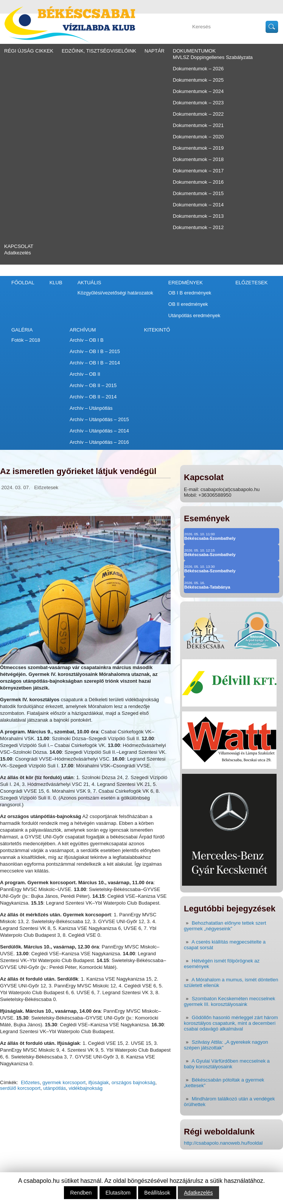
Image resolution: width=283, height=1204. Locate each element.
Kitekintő (157, 330)
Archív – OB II (85, 374)
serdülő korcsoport (20, 1088)
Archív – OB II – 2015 (93, 385)
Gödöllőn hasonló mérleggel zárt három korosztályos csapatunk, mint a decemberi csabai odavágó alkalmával (231, 1023)
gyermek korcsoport (64, 1082)
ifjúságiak (98, 1082)
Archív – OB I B (87, 340)
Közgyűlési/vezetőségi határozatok (115, 293)
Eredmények (185, 282)
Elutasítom (118, 1193)
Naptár (155, 51)
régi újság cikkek (28, 51)
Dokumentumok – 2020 (198, 136)
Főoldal (22, 282)
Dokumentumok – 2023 (198, 102)
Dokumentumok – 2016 (198, 182)
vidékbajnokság (85, 1088)
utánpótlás (54, 1088)
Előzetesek (251, 282)
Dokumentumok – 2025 (198, 80)
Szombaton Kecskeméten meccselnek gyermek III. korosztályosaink (229, 1001)
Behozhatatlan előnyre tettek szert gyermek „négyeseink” (225, 925)
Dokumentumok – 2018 (198, 159)
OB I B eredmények (189, 293)
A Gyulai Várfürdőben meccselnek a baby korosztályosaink (227, 1063)
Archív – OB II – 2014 (93, 397)
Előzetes (30, 1082)
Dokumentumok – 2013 (198, 216)
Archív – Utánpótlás (91, 408)
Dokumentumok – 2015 (198, 193)
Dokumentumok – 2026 (198, 68)
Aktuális (89, 282)
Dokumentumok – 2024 (198, 91)
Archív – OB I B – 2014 (95, 363)
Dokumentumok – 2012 (198, 227)
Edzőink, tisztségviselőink (99, 51)
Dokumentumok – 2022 (198, 114)
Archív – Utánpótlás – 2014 (99, 431)
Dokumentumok (194, 51)
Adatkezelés (17, 253)
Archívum (83, 330)
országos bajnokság (133, 1082)
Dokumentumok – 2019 (198, 148)
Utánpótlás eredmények (194, 315)
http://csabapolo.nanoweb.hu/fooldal (223, 1143)
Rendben (81, 1193)
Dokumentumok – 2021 (198, 125)
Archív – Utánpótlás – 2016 (99, 442)
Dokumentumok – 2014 (198, 205)
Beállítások (157, 1193)
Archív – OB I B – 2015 (95, 351)
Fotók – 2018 (25, 340)
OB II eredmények (188, 304)
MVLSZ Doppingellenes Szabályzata (213, 57)
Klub (56, 282)
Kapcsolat (18, 246)
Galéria (22, 330)
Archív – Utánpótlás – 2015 (99, 419)
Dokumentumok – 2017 (198, 171)
